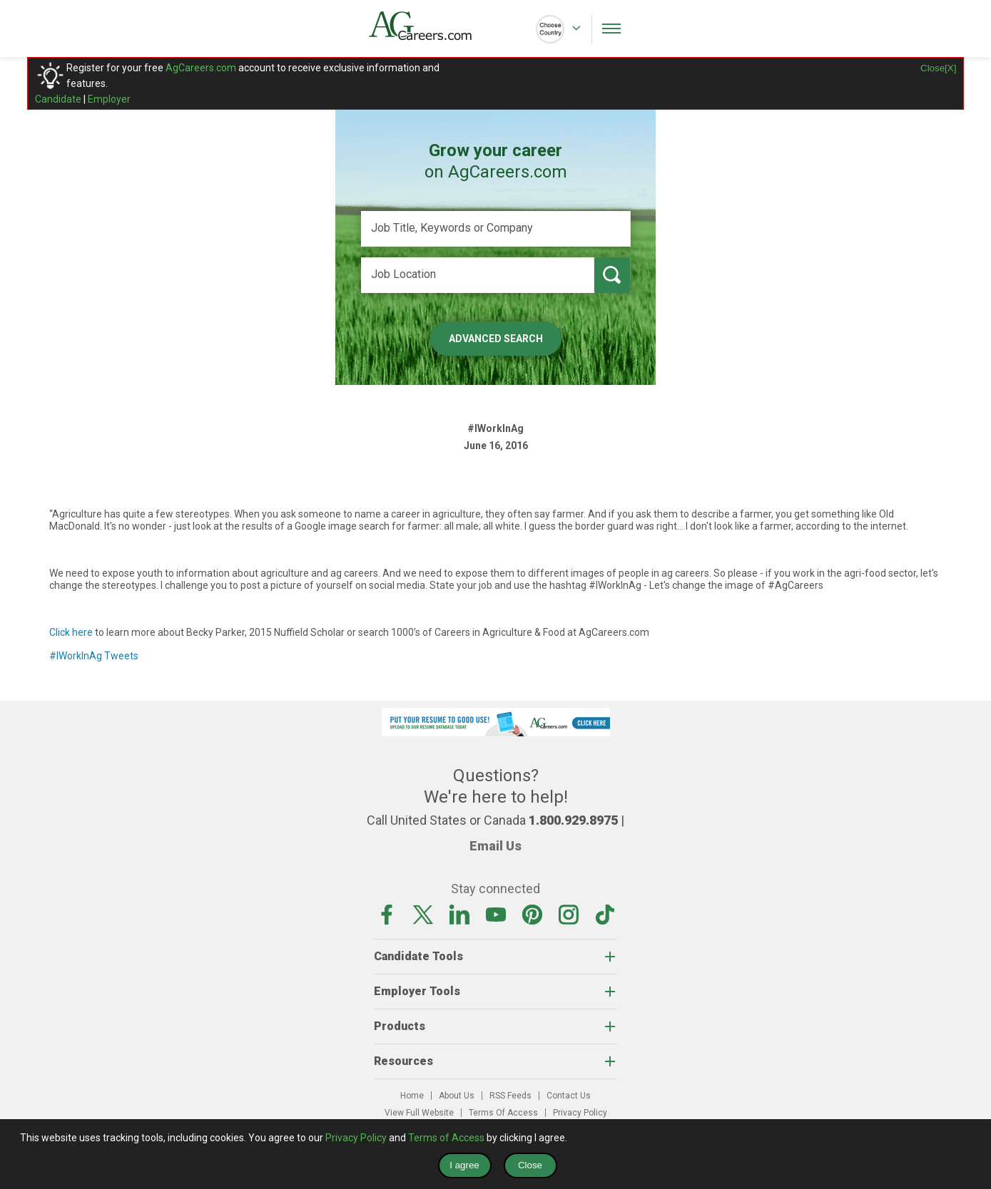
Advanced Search (496, 338)
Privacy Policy (580, 1113)
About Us (456, 1096)
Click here (71, 632)
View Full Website (419, 1113)
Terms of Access (446, 1137)
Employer (109, 99)
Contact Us (569, 1096)
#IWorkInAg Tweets (93, 656)
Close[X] (938, 68)
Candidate (58, 99)
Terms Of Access (503, 1113)
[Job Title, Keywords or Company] (496, 229)
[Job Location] (477, 275)
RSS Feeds (510, 1096)
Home (412, 1096)
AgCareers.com (201, 67)
